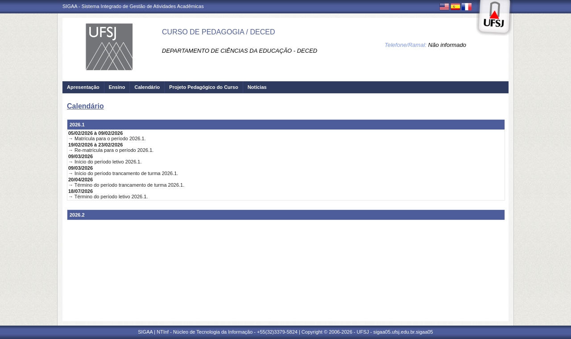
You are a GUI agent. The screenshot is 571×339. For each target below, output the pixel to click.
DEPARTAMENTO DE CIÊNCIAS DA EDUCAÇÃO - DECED (239, 50)
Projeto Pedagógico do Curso (203, 87)
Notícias (257, 87)
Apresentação (83, 87)
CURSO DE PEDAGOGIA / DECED (218, 32)
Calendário (147, 87)
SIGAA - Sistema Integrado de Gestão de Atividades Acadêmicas (133, 6)
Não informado (447, 45)
